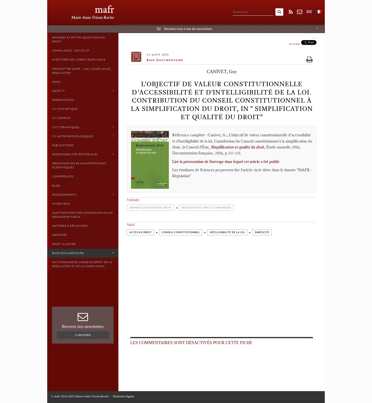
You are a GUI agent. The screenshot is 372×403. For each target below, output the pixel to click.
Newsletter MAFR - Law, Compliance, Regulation (81, 71)
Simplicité (262, 232)
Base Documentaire (83, 253)
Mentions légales (124, 396)
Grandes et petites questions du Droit (78, 39)
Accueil (294, 44)
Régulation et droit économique (206, 207)
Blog (56, 185)
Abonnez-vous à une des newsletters (188, 29)
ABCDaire (59, 235)
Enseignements (83, 194)
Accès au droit (140, 232)
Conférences (63, 176)
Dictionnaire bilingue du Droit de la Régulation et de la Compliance (82, 264)
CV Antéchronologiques (83, 136)
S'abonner (83, 335)
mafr (104, 9)
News (56, 82)
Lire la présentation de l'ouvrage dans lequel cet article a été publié (225, 161)
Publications (63, 145)
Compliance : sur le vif (70, 50)
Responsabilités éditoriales (83, 154)
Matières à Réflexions (70, 226)
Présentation (63, 100)
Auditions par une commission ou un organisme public (82, 214)
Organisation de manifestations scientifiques (79, 165)
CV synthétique (65, 109)
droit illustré (63, 244)
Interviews (61, 203)
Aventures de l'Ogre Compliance (78, 59)
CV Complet (61, 118)
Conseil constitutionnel (181, 232)
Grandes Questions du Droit (150, 207)
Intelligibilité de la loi (227, 232)
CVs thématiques (83, 127)
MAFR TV (83, 91)
